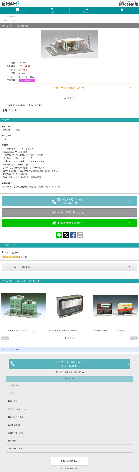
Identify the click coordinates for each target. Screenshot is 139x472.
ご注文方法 (13, 385)
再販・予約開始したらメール (69, 87)
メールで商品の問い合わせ (68, 212)
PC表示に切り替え (69, 461)
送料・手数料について (18, 110)
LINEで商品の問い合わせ (68, 223)
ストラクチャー (9, 17)
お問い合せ (13, 401)
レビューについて (16, 448)
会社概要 (12, 440)
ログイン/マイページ (17, 409)
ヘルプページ (14, 393)
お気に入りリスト (16, 417)
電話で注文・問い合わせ (71, 201)
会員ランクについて (17, 433)
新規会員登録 (14, 425)
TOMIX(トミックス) (10, 21)
